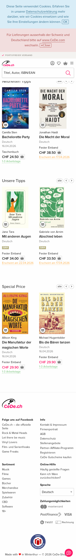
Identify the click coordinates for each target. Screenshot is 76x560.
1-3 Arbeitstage (11, 161)
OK (65, 22)
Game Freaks (10, 451)
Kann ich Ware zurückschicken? (50, 475)
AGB (43, 434)
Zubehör (7, 497)
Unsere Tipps (13, 180)
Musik (5, 469)
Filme (5, 474)
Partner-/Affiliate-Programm (56, 448)
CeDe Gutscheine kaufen (56, 457)
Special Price (13, 286)
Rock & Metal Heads (14, 433)
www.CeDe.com (53, 40)
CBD (5, 502)
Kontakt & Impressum (53, 424)
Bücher (6, 483)
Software (7, 506)
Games (6, 478)
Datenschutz (48, 438)
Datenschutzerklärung (41, 12)
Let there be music (13, 437)
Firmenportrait (49, 429)
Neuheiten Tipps (16, 81)
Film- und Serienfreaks (16, 447)
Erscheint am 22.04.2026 (17, 263)
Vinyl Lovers (9, 442)
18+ (4, 511)
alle (60, 81)
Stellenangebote (50, 443)
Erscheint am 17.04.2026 (54, 157)
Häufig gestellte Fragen (54, 469)
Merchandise (10, 488)
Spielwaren (9, 492)
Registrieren (47, 452)
